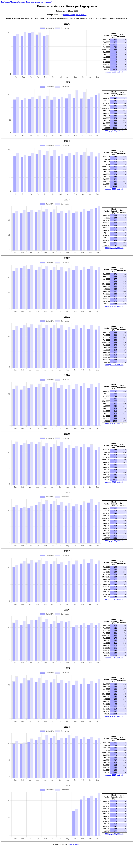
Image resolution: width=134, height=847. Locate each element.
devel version (81, 15)
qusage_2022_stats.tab (114, 306)
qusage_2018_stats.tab (114, 541)
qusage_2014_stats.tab (114, 775)
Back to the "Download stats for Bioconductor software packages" (26, 2)
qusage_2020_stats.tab (114, 423)
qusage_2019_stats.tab (114, 482)
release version (69, 15)
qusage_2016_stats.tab (114, 658)
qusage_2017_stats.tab (114, 599)
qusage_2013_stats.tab (114, 834)
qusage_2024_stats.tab (114, 189)
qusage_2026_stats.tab (114, 72)
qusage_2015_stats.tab (114, 716)
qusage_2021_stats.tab (114, 365)
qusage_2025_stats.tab (114, 131)
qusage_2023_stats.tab (114, 248)
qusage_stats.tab (75, 844)
